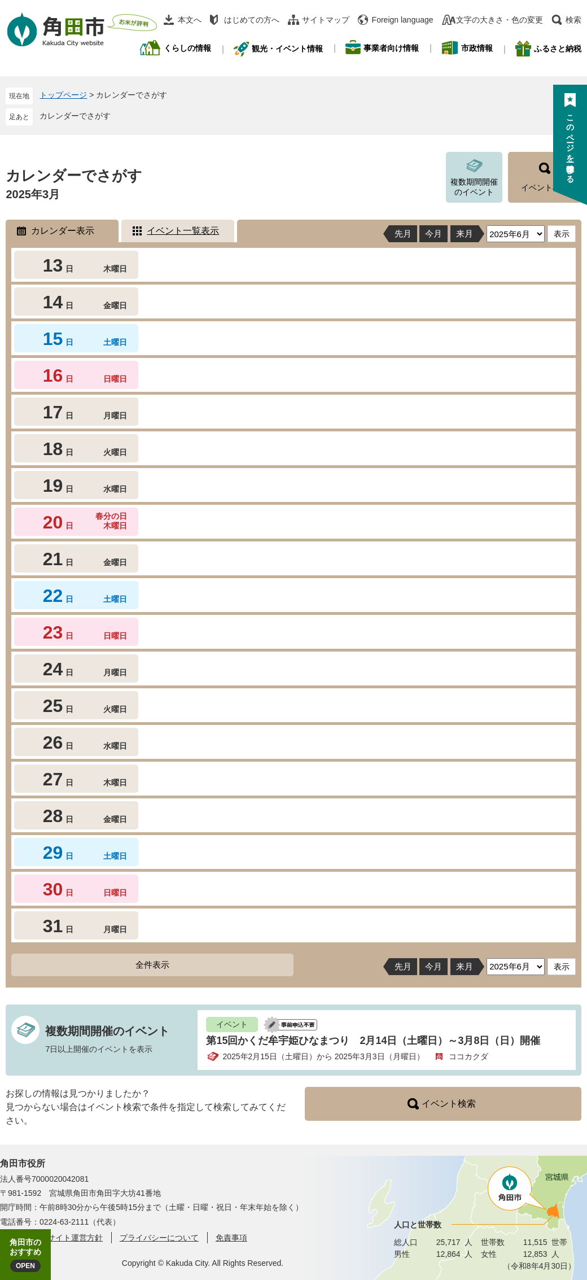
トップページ (63, 94)
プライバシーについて (159, 1237)
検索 (573, 19)
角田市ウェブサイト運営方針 (51, 1237)
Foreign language (402, 19)
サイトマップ (325, 19)
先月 (403, 233)
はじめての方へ (251, 19)
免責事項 (231, 1237)
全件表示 (152, 964)
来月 (464, 233)
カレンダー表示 (62, 230)
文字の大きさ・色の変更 (499, 19)
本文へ (189, 19)
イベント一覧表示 (183, 230)
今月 (433, 233)
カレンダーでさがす (75, 115)
